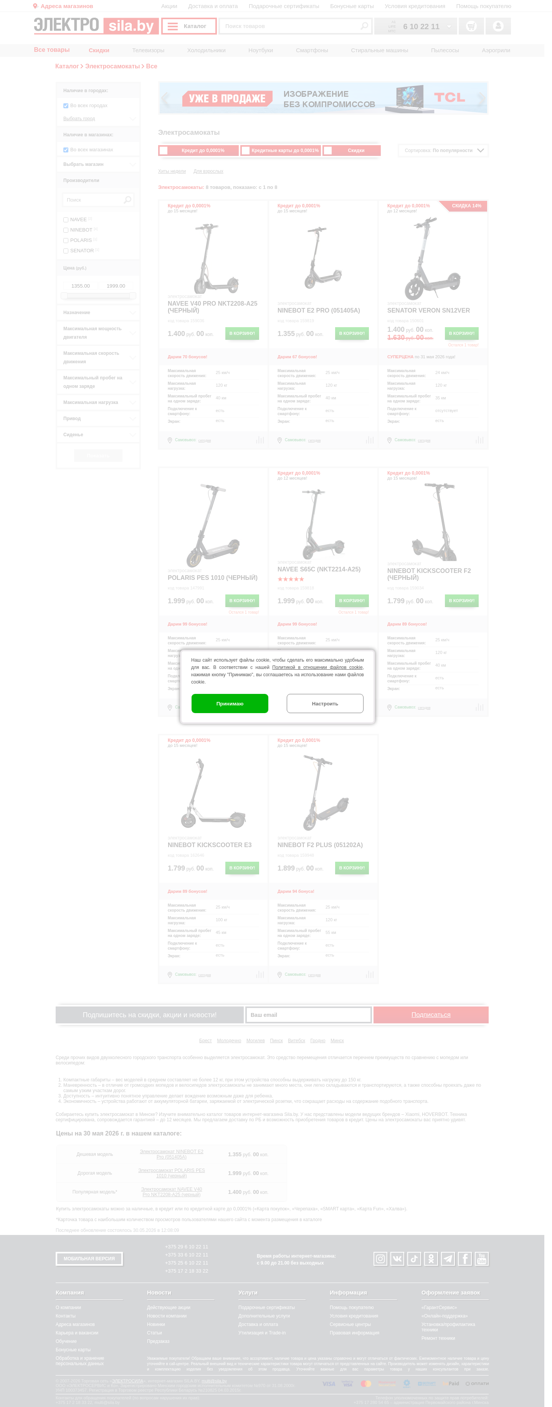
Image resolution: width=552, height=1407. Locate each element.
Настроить (325, 704)
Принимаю (230, 704)
